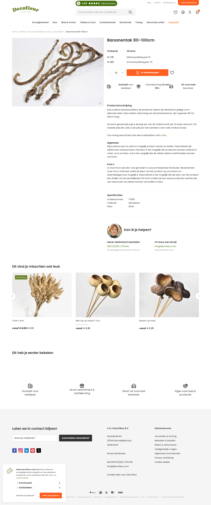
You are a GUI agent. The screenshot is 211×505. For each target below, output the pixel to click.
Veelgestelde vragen (166, 449)
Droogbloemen (40, 22)
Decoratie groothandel (129, 497)
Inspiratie (173, 22)
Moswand (98, 497)
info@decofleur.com (165, 246)
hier (165, 135)
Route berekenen (116, 453)
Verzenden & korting (165, 436)
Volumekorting (188, 2)
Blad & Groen (68, 22)
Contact (157, 2)
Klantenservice (169, 2)
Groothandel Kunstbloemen (173, 497)
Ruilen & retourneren (166, 444)
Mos (55, 22)
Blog (149, 2)
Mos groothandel (84, 497)
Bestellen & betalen (165, 440)
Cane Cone (18, 320)
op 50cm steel (81, 324)
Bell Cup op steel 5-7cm (88, 320)
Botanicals (125, 22)
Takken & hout (88, 22)
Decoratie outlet (155, 22)
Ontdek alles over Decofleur (122, 474)
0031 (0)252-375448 (118, 246)
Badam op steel (147, 320)
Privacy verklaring (164, 457)
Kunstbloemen (108, 22)
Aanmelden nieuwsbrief (75, 438)
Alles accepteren (50, 495)
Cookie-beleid (162, 462)
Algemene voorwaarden (167, 453)
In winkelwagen (147, 72)
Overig (139, 22)
